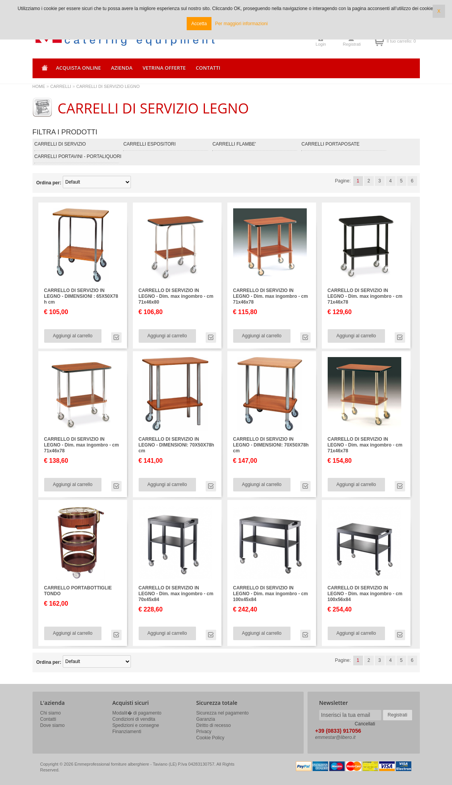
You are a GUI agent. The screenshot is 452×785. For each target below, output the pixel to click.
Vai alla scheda (116, 337)
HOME (39, 86)
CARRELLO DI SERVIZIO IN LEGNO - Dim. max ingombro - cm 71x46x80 (176, 296)
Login (321, 44)
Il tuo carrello (379, 41)
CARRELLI (60, 86)
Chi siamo (50, 713)
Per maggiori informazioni (241, 23)
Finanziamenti (126, 731)
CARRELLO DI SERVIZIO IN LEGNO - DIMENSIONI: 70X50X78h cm (176, 444)
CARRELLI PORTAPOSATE (330, 144)
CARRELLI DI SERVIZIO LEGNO (108, 86)
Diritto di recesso (213, 725)
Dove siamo (52, 725)
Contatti (48, 719)
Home (43, 70)
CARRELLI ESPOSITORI (149, 144)
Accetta (199, 23)
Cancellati (365, 724)
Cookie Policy (210, 737)
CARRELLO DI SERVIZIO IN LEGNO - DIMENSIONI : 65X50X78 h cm (81, 296)
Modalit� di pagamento (137, 713)
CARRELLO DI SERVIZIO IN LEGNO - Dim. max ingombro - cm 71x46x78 (270, 296)
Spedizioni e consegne (135, 725)
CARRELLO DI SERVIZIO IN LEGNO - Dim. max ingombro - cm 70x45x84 (176, 593)
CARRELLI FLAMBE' (234, 144)
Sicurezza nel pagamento (222, 713)
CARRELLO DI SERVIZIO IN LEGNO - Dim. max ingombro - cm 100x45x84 (270, 593)
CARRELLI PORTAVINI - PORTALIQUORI (78, 156)
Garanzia (205, 719)
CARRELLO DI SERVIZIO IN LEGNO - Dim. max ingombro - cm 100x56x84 (365, 593)
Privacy (203, 731)
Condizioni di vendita (133, 719)
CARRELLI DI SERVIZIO (60, 144)
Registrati (352, 44)
